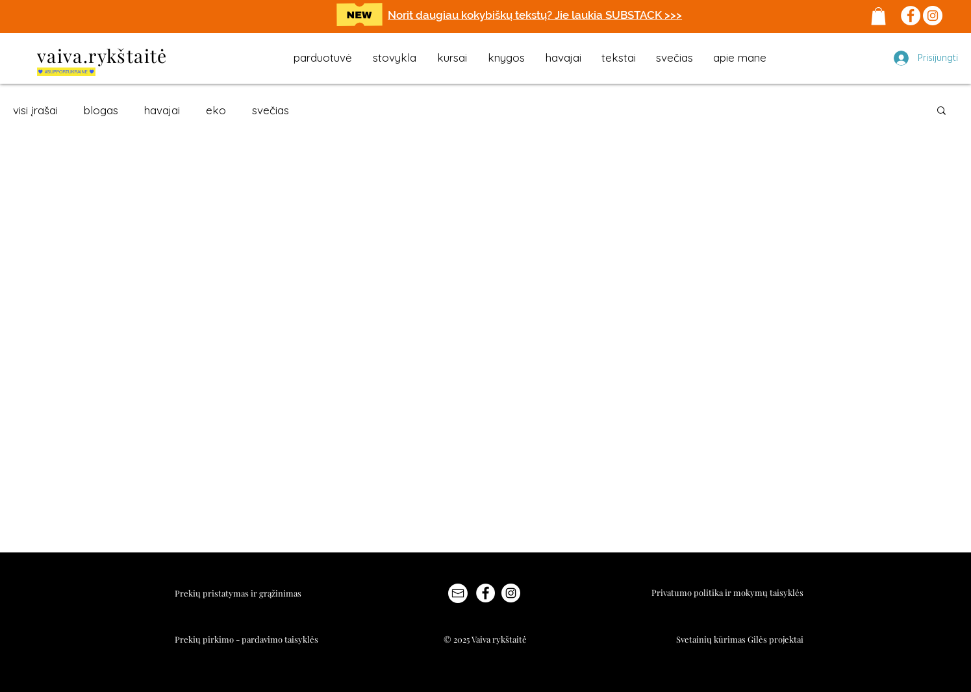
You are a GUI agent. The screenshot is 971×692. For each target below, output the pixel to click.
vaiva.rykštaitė (102, 55)
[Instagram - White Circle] (510, 593)
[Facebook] (910, 15)
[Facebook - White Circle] (485, 593)
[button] (878, 16)
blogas (101, 110)
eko (216, 110)
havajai (162, 110)
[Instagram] (932, 15)
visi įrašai (35, 110)
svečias (270, 110)
